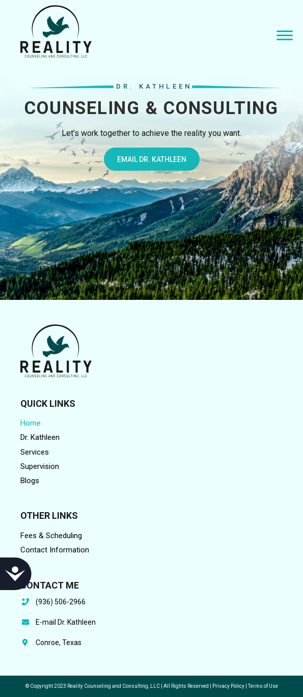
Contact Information (54, 549)
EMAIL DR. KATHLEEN (151, 162)
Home (30, 423)
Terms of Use (263, 686)
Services (34, 452)
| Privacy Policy (227, 686)
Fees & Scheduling (51, 535)
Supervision (39, 466)
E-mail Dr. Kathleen (66, 622)
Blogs (29, 480)
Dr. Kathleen (40, 437)
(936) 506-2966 (61, 601)
